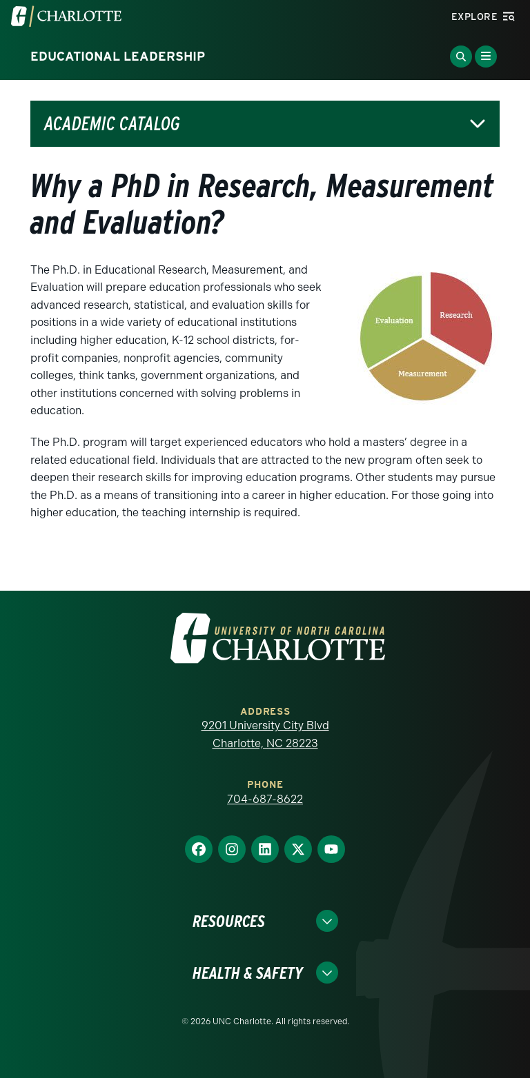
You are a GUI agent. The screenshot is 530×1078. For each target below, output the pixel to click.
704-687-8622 (265, 799)
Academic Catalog (112, 123)
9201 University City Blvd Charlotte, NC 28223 (265, 734)
